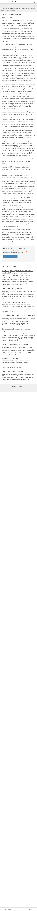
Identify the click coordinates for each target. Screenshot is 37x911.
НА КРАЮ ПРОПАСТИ (7, 909)
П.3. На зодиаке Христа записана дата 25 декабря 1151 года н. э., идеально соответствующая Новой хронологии (17, 273)
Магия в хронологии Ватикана (13, 302)
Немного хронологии (10, 358)
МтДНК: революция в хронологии (15, 345)
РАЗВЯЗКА (31, 909)
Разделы (21, 386)
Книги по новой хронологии (12, 371)
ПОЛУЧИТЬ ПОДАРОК (10, 256)
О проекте (14, 386)
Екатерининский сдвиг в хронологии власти (18, 315)
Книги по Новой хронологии (13, 289)
